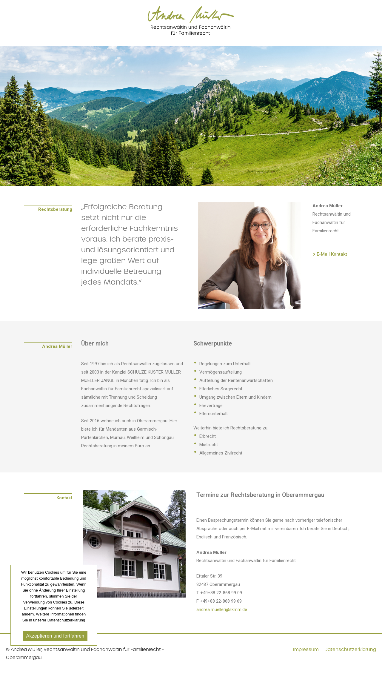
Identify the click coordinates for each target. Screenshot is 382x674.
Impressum (306, 649)
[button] (330, 254)
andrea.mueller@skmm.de (221, 609)
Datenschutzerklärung (350, 649)
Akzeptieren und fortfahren (55, 635)
